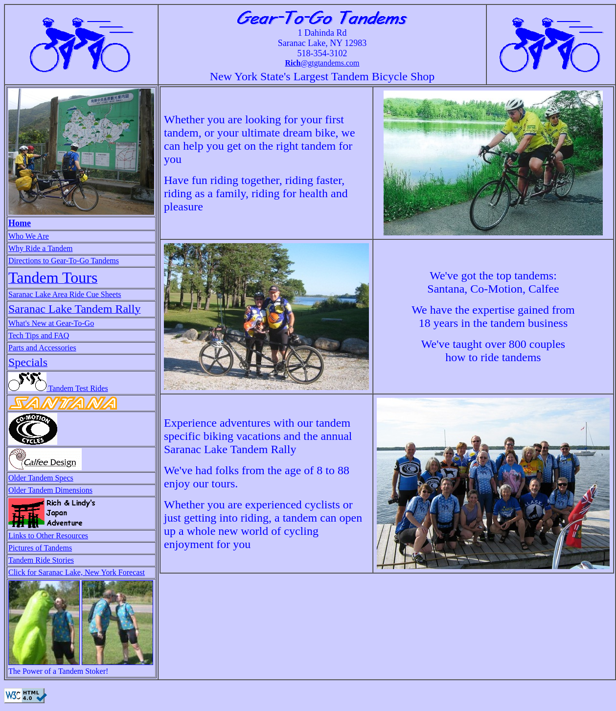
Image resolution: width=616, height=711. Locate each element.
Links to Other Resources (48, 535)
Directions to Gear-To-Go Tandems (63, 260)
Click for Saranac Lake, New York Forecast (76, 572)
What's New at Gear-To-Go (51, 323)
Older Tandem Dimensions (50, 490)
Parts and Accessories (42, 348)
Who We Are (28, 236)
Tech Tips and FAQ (38, 335)
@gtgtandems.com (322, 63)
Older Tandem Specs (40, 478)
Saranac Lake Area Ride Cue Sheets (64, 294)
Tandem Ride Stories (41, 560)
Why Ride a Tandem (40, 248)
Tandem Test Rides (58, 388)
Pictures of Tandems (40, 548)
